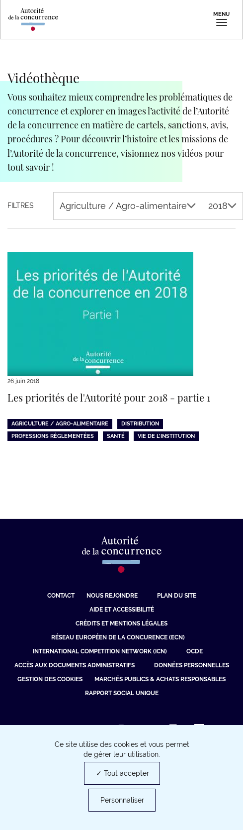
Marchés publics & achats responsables (160, 679)
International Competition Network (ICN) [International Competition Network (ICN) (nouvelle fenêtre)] (100, 651)
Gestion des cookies (49, 679)
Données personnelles (191, 665)
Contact (61, 595)
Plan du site (176, 595)
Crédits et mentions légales (121, 623)
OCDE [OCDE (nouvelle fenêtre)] (194, 651)
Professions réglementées (52, 436)
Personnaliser (122, 800)
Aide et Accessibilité (121, 609)
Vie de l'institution (166, 436)
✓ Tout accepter (122, 773)
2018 (222, 206)
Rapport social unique (122, 693)
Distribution (140, 423)
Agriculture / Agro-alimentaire (128, 206)
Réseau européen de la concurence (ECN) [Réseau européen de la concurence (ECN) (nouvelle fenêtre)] (118, 637)
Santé (116, 436)
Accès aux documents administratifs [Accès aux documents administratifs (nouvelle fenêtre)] (74, 665)
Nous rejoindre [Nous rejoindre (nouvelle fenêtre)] (112, 595)
